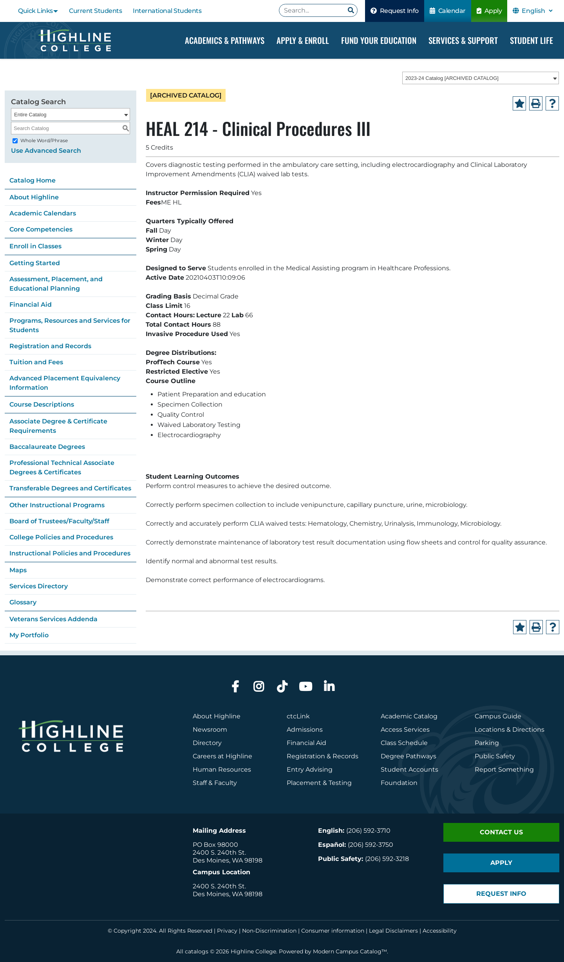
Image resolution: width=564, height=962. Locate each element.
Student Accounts (409, 769)
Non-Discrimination (269, 930)
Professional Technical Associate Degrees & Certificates (61, 467)
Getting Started (34, 263)
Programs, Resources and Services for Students (69, 325)
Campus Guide (498, 716)
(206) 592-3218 (387, 859)
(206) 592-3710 (368, 830)
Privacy (227, 930)
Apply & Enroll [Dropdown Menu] (303, 40)
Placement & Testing (319, 783)
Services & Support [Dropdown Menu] (463, 40)
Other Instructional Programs (57, 505)
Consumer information (332, 930)
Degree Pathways (408, 756)
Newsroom (210, 729)
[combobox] (480, 78)
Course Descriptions (41, 404)
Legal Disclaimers (393, 930)
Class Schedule (404, 743)
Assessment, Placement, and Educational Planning (56, 283)
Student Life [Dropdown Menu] (531, 40)
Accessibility (440, 930)
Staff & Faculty (215, 783)
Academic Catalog (409, 716)
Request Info (395, 10)
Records (345, 756)
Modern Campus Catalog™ (350, 951)
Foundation (399, 783)
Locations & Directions (509, 729)
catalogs (196, 951)
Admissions (305, 729)
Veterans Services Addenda (53, 619)
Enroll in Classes (35, 246)
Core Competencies (40, 229)
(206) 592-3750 (370, 844)
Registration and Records (50, 346)
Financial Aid (30, 304)
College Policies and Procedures (61, 537)
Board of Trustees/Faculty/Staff (59, 521)
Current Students (95, 10)
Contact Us (501, 832)
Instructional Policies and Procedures (69, 553)
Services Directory (38, 586)
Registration (306, 756)
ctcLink (298, 716)
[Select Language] (537, 11)
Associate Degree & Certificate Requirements (58, 426)
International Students (167, 10)
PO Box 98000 (215, 844)
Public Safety (495, 756)
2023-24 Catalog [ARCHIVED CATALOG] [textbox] (452, 78)
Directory (207, 743)
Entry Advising (310, 769)
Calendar (448, 10)
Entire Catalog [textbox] (30, 115)
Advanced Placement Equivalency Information (64, 382)
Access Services (405, 729)
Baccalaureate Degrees (47, 446)
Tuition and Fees (36, 362)
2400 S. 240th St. (219, 852)
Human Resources (222, 769)
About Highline (34, 197)
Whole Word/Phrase (44, 140)
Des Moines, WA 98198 (227, 860)
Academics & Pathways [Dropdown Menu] (224, 40)
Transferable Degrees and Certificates (70, 488)
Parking (487, 743)
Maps (18, 570)
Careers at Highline (222, 756)
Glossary (22, 602)
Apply (489, 10)
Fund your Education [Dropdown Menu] (378, 40)
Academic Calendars (42, 213)
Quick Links (35, 10)
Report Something (504, 769)
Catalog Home (32, 180)
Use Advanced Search (46, 150)
